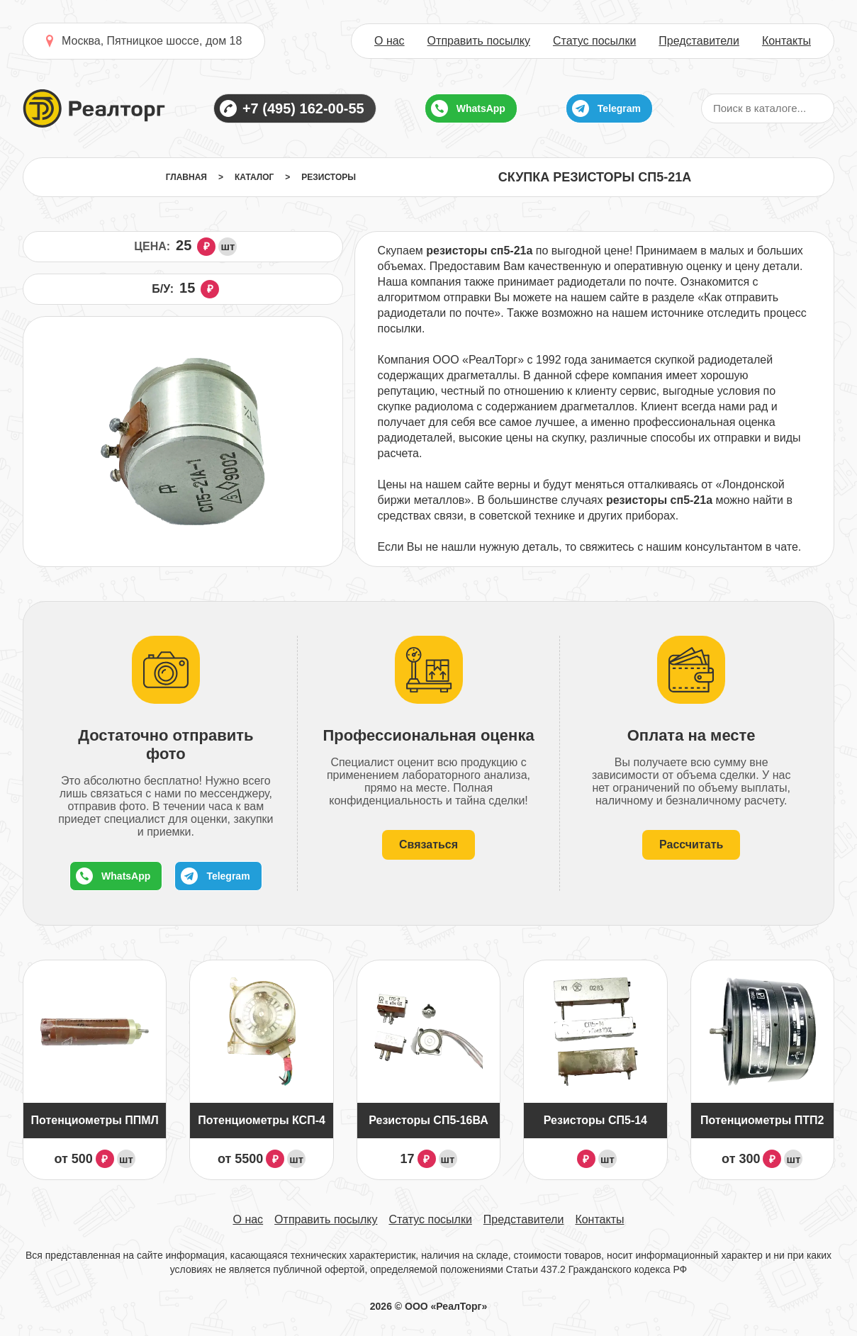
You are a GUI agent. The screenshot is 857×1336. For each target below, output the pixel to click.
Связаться (428, 844)
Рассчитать (691, 844)
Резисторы (328, 177)
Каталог (254, 177)
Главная (186, 177)
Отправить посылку (478, 41)
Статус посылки (594, 41)
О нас (389, 41)
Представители (699, 41)
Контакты (786, 41)
